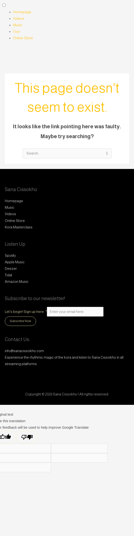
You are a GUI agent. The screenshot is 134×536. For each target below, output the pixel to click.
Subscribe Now (20, 321)
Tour (16, 31)
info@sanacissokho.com (24, 351)
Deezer (11, 269)
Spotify (10, 256)
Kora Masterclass (18, 227)
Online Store (23, 38)
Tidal (8, 275)
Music (17, 25)
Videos (18, 18)
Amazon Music (16, 282)
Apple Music (15, 262)
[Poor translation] (27, 437)
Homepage (22, 12)
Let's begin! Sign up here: (26, 312)
